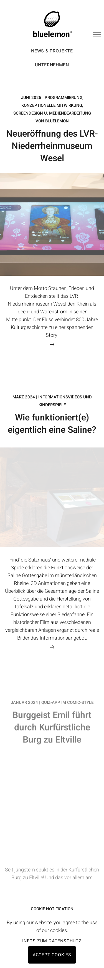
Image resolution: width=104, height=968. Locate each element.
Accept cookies (52, 955)
